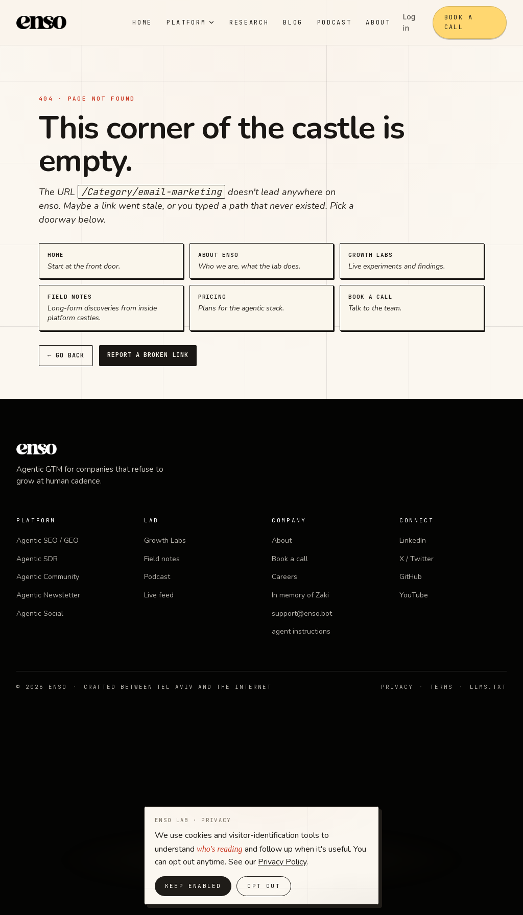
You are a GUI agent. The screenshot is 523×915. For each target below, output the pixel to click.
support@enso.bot (302, 613)
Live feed (159, 595)
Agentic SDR (37, 559)
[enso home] (41, 22)
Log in (409, 22)
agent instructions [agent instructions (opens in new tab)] (301, 631)
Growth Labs (165, 540)
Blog (293, 22)
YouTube (413, 595)
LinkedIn (412, 540)
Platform (191, 22)
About (378, 22)
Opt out (263, 885)
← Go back (65, 355)
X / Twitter (416, 559)
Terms (441, 686)
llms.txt (488, 686)
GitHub (410, 577)
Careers (284, 577)
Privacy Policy (282, 862)
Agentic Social (39, 613)
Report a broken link (147, 355)
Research (249, 22)
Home (142, 22)
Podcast (334, 22)
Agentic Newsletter (48, 595)
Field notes (162, 559)
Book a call (458, 22)
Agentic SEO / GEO (47, 540)
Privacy (397, 686)
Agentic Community (47, 577)
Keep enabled (193, 885)
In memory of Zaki (300, 595)
